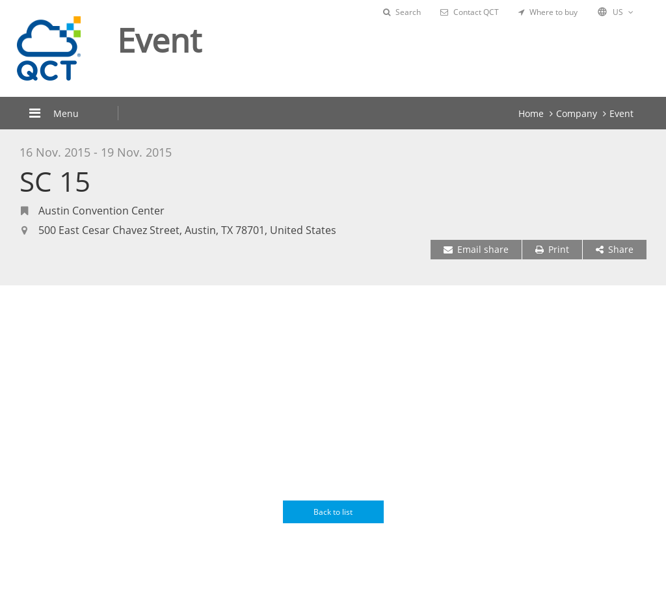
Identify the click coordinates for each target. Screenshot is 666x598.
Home (531, 113)
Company (576, 113)
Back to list (333, 511)
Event (621, 113)
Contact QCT (469, 12)
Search (402, 12)
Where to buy (548, 12)
